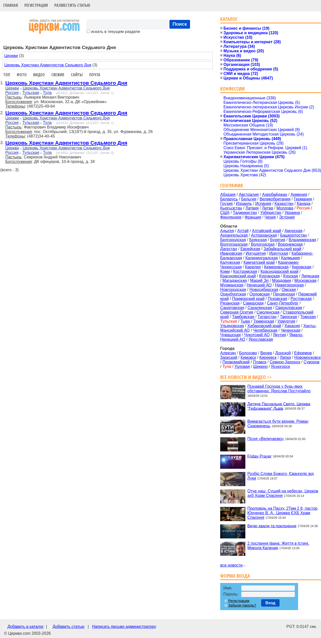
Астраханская (264, 235)
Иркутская (278, 253)
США (225, 212)
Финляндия (230, 217)
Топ (6, 74)
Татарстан (267, 317)
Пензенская (284, 294)
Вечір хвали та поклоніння (271, 526)
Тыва (245, 321)
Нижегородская (289, 285)
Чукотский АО (257, 335)
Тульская (30, 93)
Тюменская (263, 321)
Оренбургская (233, 294)
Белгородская (233, 240)
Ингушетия (256, 253)
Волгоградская (234, 244)
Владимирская (302, 240)
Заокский (228, 357)
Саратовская (232, 308)
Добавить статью (68, 626)
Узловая (242, 366)
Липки (285, 357)
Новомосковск (307, 357)
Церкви (11, 56)
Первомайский (236, 362)
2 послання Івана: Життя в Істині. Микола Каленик (278, 545)
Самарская (253, 303)
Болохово (248, 353)
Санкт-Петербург (282, 303)
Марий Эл (259, 280)
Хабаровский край (264, 326)
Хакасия (292, 326)
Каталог (229, 19)
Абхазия (228, 194)
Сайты (77, 74)
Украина (292, 212)
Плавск (259, 362)
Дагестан (228, 249)
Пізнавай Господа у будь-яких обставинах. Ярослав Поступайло (278, 388)
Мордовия (281, 280)
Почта (94, 74)
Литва (267, 208)
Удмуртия (286, 321)
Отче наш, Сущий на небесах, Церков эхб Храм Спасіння (282, 493)
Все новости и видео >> (246, 377)
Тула (47, 93)
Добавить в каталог (25, 626)
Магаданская (234, 280)
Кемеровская (276, 267)
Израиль (244, 203)
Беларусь (229, 199)
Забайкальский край (282, 249)
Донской (283, 353)
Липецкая (310, 276)
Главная (10, 5)
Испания (263, 203)
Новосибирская (263, 289)
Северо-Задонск (285, 362)
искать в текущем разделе (113, 31)
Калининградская (261, 258)
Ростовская (301, 298)
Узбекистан (270, 212)
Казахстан (283, 203)
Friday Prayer (259, 456)
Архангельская (234, 235)
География (231, 185)
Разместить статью (72, 5)
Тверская (288, 317)
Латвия (252, 208)
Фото (22, 74)
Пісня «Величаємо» (265, 439)
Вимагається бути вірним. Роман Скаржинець (277, 423)
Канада (303, 203)
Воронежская (290, 244)
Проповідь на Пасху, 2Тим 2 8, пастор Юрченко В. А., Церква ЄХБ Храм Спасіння (282, 513)
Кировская (301, 267)
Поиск (179, 24)
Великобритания (275, 199)
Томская (308, 317)
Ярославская (261, 339)
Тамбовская (243, 317)
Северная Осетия (236, 312)
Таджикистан (245, 212)
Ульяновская (232, 326)
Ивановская (231, 253)
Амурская (293, 231)
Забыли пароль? (242, 605)
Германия (303, 199)
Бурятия (277, 240)
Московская (305, 280)
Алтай (243, 231)
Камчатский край (259, 262)
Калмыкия (290, 258)
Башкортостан (293, 235)
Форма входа (235, 575)
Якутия (279, 335)
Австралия (249, 194)
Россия (11, 93)
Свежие (57, 74)
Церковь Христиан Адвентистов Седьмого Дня (47, 65)
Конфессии (232, 88)
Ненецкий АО (259, 285)
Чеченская (290, 330)
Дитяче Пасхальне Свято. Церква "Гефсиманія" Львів (278, 406)
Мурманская (231, 285)
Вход (270, 603)
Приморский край (248, 298)
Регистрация (36, 5)
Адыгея (227, 231)
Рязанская (230, 303)
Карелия (253, 267)
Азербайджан (274, 194)
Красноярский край (238, 276)
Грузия (226, 203)
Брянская (258, 240)
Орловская (259, 294)
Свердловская (289, 308)
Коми (225, 271)
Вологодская (262, 244)
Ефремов (303, 353)
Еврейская (250, 249)
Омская (289, 289)
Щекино (260, 366)
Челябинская (265, 330)
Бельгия (248, 199)
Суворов (311, 362)
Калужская (230, 262)
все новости (231, 565)
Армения (299, 194)
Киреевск (268, 357)
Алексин (228, 353)
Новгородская (233, 289)
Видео (39, 74)
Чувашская (230, 335)
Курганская (269, 276)
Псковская (277, 298)
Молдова (285, 208)
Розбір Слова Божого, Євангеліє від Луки (280, 476)
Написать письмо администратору (124, 626)
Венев (266, 353)
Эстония (287, 217)
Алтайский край (266, 231)
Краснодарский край (279, 271)
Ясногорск (280, 366)
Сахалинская (260, 308)
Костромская (245, 271)
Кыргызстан (231, 208)
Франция (253, 217)
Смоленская (268, 312)
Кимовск (248, 357)
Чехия (270, 217)
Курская (290, 276)
